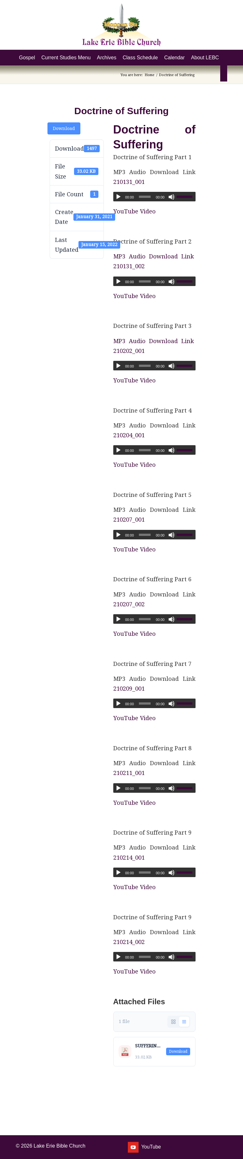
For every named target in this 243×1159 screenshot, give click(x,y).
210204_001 (129, 435)
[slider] (145, 197)
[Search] (223, 73)
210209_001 (129, 688)
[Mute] (171, 197)
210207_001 (129, 519)
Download (64, 128)
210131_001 (129, 182)
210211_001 (129, 773)
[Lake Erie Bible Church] (121, 24)
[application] (154, 196)
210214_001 (129, 857)
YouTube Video (134, 211)
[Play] (118, 197)
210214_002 (129, 942)
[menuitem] (27, 58)
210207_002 (129, 604)
